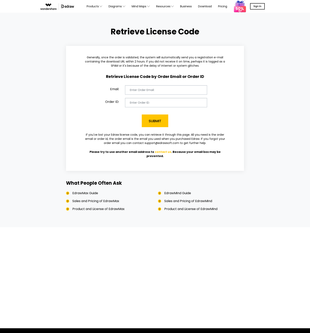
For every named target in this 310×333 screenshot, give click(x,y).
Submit (155, 120)
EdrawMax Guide (85, 193)
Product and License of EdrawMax (98, 209)
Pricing (222, 6)
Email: (114, 89)
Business (186, 6)
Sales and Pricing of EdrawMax (95, 201)
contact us (163, 152)
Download (205, 6)
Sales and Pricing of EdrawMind (188, 201)
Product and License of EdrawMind (190, 209)
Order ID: (112, 101)
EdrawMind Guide (177, 193)
